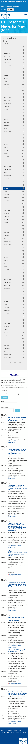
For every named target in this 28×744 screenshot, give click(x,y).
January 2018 (14, 351)
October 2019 (14, 285)
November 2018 (14, 320)
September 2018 (14, 326)
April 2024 (14, 119)
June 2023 (14, 147)
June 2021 (14, 222)
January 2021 (14, 238)
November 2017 (14, 357)
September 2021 (14, 213)
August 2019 (14, 291)
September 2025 (14, 65)
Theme (2, 401)
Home (5, 41)
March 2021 (14, 232)
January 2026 (14, 56)
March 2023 (14, 156)
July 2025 (14, 72)
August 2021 (14, 216)
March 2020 (14, 269)
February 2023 (14, 160)
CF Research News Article (15, 440)
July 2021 (14, 219)
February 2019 (14, 310)
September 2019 (14, 288)
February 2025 (14, 87)
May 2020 (14, 263)
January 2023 (14, 163)
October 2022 (14, 172)
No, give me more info (13, 5)
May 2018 (14, 339)
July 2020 (14, 257)
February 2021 (14, 235)
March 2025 (14, 84)
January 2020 (14, 276)
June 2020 (14, 260)
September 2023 (14, 138)
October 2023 (14, 135)
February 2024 (14, 125)
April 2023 (14, 153)
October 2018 (14, 323)
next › (15, 362)
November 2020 (14, 244)
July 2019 (14, 295)
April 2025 (14, 81)
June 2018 (14, 335)
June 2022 (14, 185)
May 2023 (14, 150)
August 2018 (14, 329)
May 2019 (14, 301)
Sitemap (15, 730)
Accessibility (8, 730)
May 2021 (14, 226)
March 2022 (14, 194)
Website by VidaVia (17, 734)
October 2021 (14, 210)
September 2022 (14, 175)
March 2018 (14, 345)
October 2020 (14, 248)
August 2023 (14, 141)
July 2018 (14, 332)
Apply (17, 410)
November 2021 (14, 207)
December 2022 (14, 166)
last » (20, 362)
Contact (20, 730)
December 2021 (14, 204)
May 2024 (14, 116)
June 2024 (14, 113)
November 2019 (14, 282)
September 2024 (14, 103)
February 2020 (14, 273)
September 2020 (14, 251)
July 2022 (14, 182)
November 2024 (14, 97)
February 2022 (14, 197)
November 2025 (14, 59)
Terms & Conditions (6, 729)
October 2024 (14, 100)
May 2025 (14, 78)
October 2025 (14, 62)
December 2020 (14, 241)
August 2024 (14, 106)
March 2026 (14, 50)
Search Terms (4, 407)
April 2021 (14, 229)
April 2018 (14, 342)
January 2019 (14, 313)
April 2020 (14, 266)
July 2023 (14, 144)
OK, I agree (3, 8)
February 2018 (14, 348)
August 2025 (14, 69)
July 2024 (14, 109)
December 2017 (14, 354)
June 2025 (14, 75)
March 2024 (14, 122)
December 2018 (14, 317)
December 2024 (14, 94)
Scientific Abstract (12, 442)
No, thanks (10, 8)
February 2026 (14, 53)
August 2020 (14, 254)
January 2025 (14, 91)
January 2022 (14, 200)
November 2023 (14, 131)
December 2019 (14, 279)
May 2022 (14, 188)
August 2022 (14, 178)
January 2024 (14, 128)
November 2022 (14, 169)
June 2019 (14, 298)
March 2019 (14, 307)
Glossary (5, 397)
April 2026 (14, 47)
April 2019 (14, 304)
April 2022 (14, 191)
